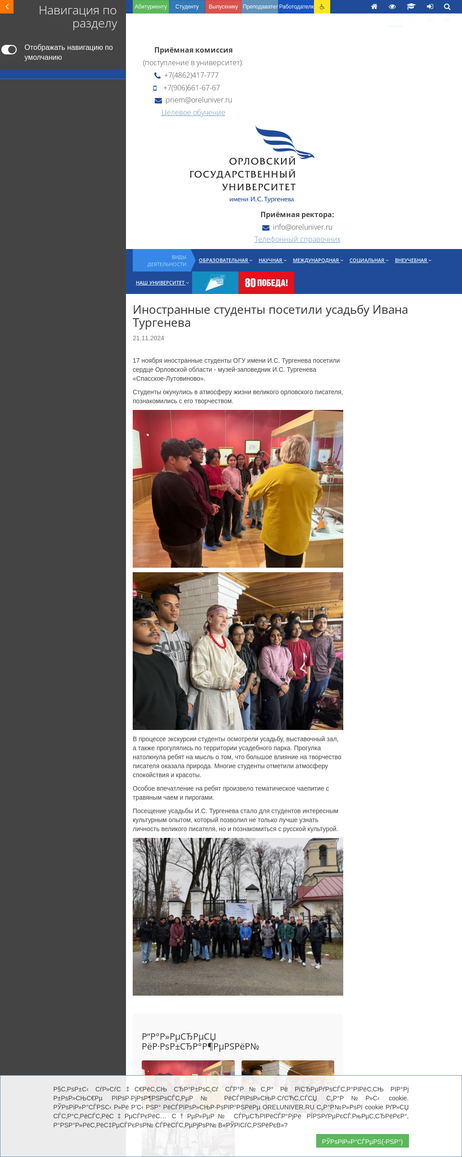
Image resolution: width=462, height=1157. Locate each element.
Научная (273, 260)
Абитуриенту (151, 7)
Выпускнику (223, 7)
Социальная (369, 260)
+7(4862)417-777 (186, 75)
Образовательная (225, 260)
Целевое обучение (193, 112)
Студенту (187, 7)
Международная (318, 260)
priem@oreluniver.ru (193, 100)
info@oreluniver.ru (297, 227)
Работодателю (296, 7)
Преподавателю (260, 7)
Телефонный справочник (298, 239)
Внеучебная (413, 260)
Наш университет (162, 282)
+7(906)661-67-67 (186, 88)
